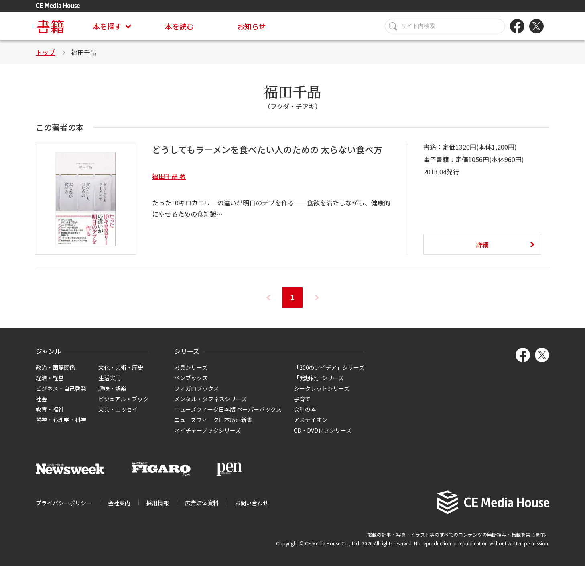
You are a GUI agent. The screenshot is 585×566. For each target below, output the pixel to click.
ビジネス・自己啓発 (61, 388)
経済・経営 (50, 378)
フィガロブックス (196, 388)
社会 (41, 399)
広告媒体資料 (202, 503)
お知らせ (251, 26)
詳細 (482, 244)
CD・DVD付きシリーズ (322, 430)
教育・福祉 (50, 409)
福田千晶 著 (169, 176)
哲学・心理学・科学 (61, 420)
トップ (45, 52)
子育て (302, 399)
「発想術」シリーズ (319, 378)
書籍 (50, 26)
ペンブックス (191, 378)
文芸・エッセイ (118, 409)
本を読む (179, 26)
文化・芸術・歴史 (120, 367)
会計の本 (305, 409)
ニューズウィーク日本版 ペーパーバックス (228, 409)
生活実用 (109, 378)
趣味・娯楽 (112, 388)
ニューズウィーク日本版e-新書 (213, 420)
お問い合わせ (251, 503)
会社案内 (119, 503)
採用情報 (157, 503)
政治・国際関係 (55, 367)
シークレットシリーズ (321, 388)
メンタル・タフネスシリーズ (210, 399)
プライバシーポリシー (64, 503)
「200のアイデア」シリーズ (329, 367)
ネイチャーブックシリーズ (207, 430)
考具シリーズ (190, 367)
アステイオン (310, 420)
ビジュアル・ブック (123, 399)
